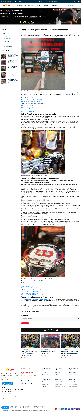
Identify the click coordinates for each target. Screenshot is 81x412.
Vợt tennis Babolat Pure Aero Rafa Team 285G (31, 284)
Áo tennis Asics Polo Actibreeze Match (29, 108)
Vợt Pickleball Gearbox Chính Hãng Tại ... (13, 73)
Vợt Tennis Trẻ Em (59, 381)
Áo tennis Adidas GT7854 (27, 105)
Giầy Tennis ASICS (72, 377)
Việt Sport (69, 94)
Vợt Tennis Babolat (59, 377)
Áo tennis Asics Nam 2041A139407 (28, 110)
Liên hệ (33, 5)
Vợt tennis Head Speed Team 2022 (29, 287)
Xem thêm (24, 357)
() (78, 5)
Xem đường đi (4, 379)
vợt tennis (48, 94)
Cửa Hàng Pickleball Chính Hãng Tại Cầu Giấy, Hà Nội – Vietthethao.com (70, 353)
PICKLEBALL (54, 5)
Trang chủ (19, 5)
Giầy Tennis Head (72, 379)
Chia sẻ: (23, 308)
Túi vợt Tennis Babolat (73, 386)
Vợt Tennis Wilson (59, 372)
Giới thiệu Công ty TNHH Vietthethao (13, 61)
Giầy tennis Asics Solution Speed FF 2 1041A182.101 (32, 294)
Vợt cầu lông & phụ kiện (74, 388)
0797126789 (18, 1)
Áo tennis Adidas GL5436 (27, 107)
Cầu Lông (46, 5)
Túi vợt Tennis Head (73, 384)
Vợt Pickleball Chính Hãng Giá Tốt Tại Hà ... (13, 55)
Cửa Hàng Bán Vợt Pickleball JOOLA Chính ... (13, 80)
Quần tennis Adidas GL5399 (27, 111)
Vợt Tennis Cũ (58, 379)
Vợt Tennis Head (58, 374)
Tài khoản (71, 5)
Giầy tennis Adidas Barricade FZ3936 (29, 293)
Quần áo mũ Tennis (59, 388)
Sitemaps (44, 386)
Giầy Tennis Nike (72, 372)
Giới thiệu (27, 5)
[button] (77, 348)
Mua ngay (55, 1)
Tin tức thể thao (6, 41)
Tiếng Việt (78, 1)
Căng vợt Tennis (6, 36)
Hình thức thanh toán (46, 377)
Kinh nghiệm (9, 16)
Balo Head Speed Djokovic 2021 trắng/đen (30, 101)
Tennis (38, 5)
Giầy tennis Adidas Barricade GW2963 (29, 291)
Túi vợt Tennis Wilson (73, 381)
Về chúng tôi (44, 372)
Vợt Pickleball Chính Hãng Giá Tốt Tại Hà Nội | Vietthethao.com (29, 353)
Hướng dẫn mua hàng (46, 379)
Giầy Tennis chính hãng (60, 386)
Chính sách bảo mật (46, 374)
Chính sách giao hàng (46, 381)
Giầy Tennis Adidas (73, 374)
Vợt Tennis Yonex (58, 384)
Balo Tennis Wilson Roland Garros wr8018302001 (32, 99)
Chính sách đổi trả (45, 384)
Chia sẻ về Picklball (7, 44)
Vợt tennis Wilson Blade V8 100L (28, 286)
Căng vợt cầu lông (7, 38)
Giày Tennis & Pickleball (8, 46)
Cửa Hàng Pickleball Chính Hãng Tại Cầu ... (13, 67)
